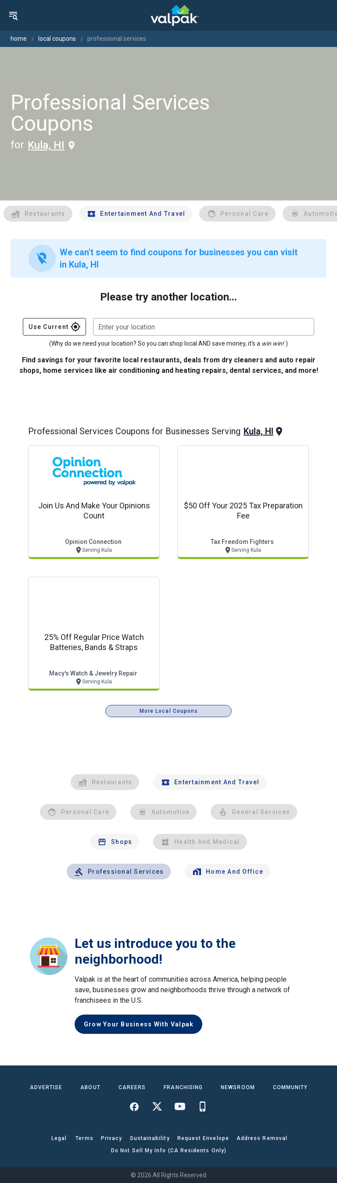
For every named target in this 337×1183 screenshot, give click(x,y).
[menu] (13, 15)
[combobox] (203, 327)
